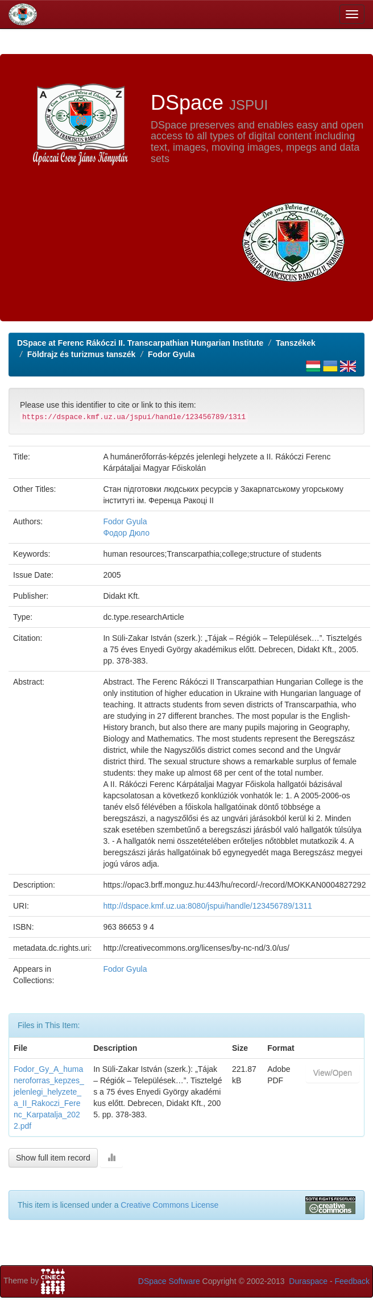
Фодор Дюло (126, 532)
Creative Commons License (169, 1204)
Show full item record (53, 1157)
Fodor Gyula (171, 354)
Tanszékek (296, 342)
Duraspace (308, 1281)
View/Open (332, 1073)
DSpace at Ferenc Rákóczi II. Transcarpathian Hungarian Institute (140, 342)
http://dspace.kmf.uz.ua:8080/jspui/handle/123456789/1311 (207, 905)
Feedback (352, 1281)
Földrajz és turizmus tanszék (81, 354)
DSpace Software (169, 1281)
